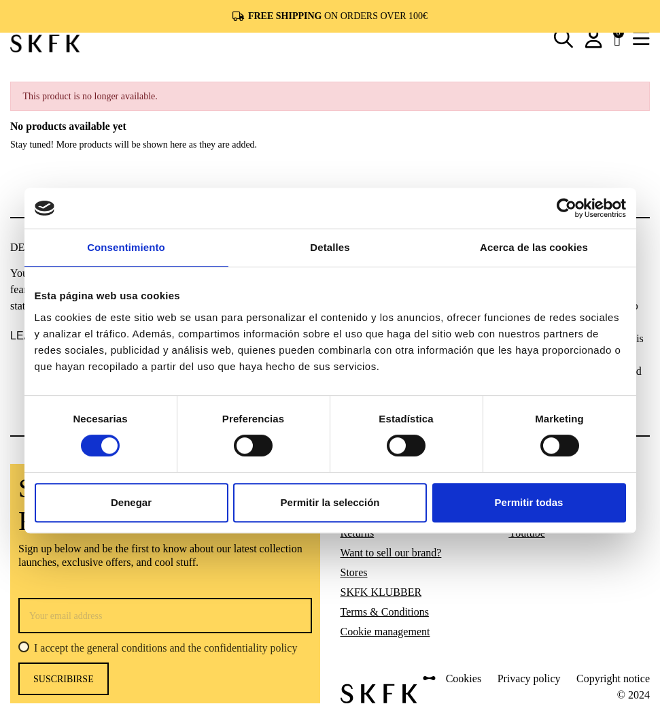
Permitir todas (529, 502)
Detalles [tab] (329, 247)
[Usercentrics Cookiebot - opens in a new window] (566, 208)
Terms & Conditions (385, 612)
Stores (354, 572)
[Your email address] (165, 615)
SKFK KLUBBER (381, 592)
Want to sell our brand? (391, 552)
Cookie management (385, 631)
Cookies (463, 678)
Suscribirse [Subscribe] (63, 679)
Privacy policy (529, 678)
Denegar (131, 502)
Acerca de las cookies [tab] (534, 247)
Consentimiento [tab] (126, 247)
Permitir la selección (330, 502)
